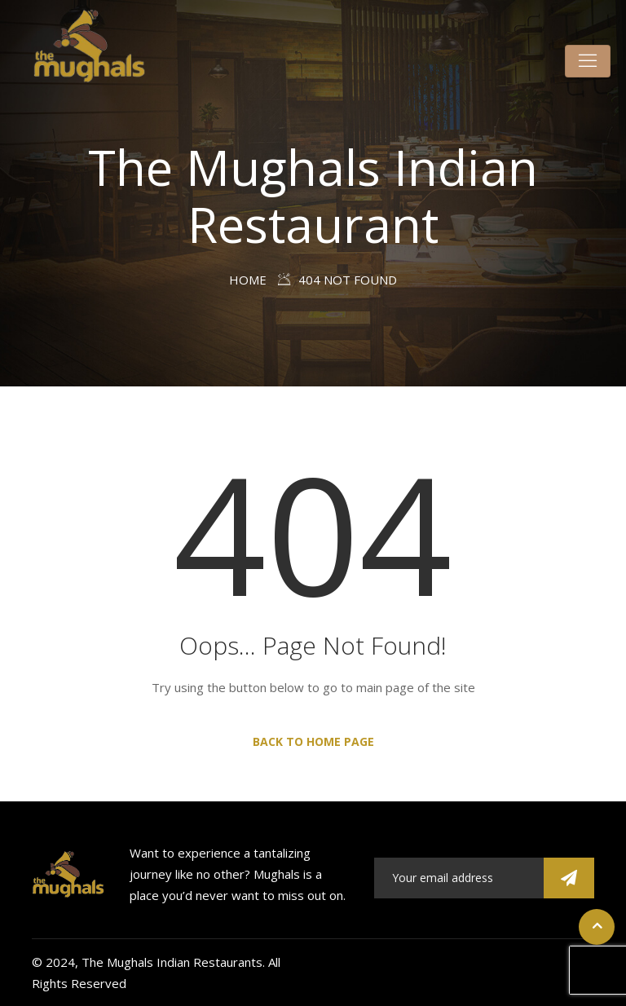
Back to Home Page (313, 741)
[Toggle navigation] (588, 61)
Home (248, 279)
